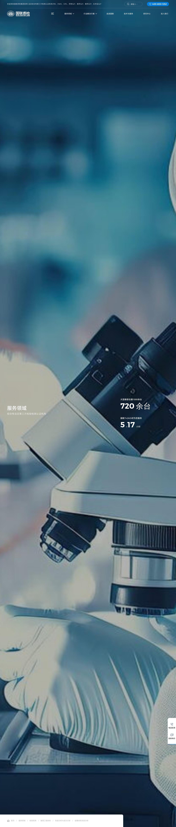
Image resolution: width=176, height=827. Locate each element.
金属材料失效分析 (81, 821)
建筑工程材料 (46, 821)
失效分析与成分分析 (63, 821)
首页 (12, 821)
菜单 (53, 13)
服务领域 (22, 821)
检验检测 (33, 821)
